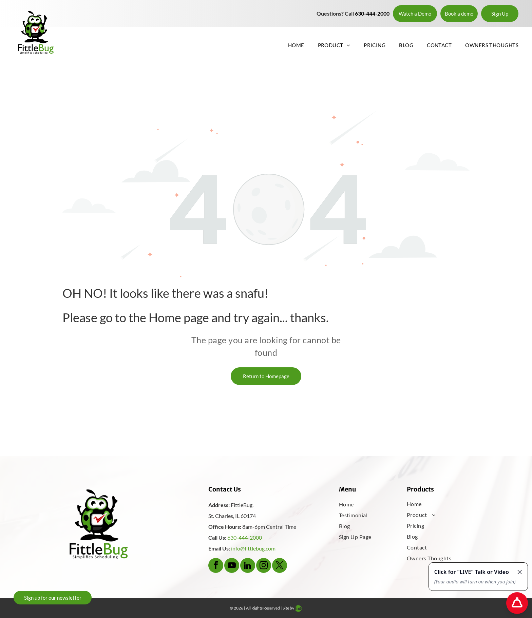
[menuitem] (289, 45)
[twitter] (279, 566)
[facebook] (215, 566)
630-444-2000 (244, 537)
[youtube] (231, 566)
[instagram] (263, 566)
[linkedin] (247, 566)
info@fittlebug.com (253, 548)
